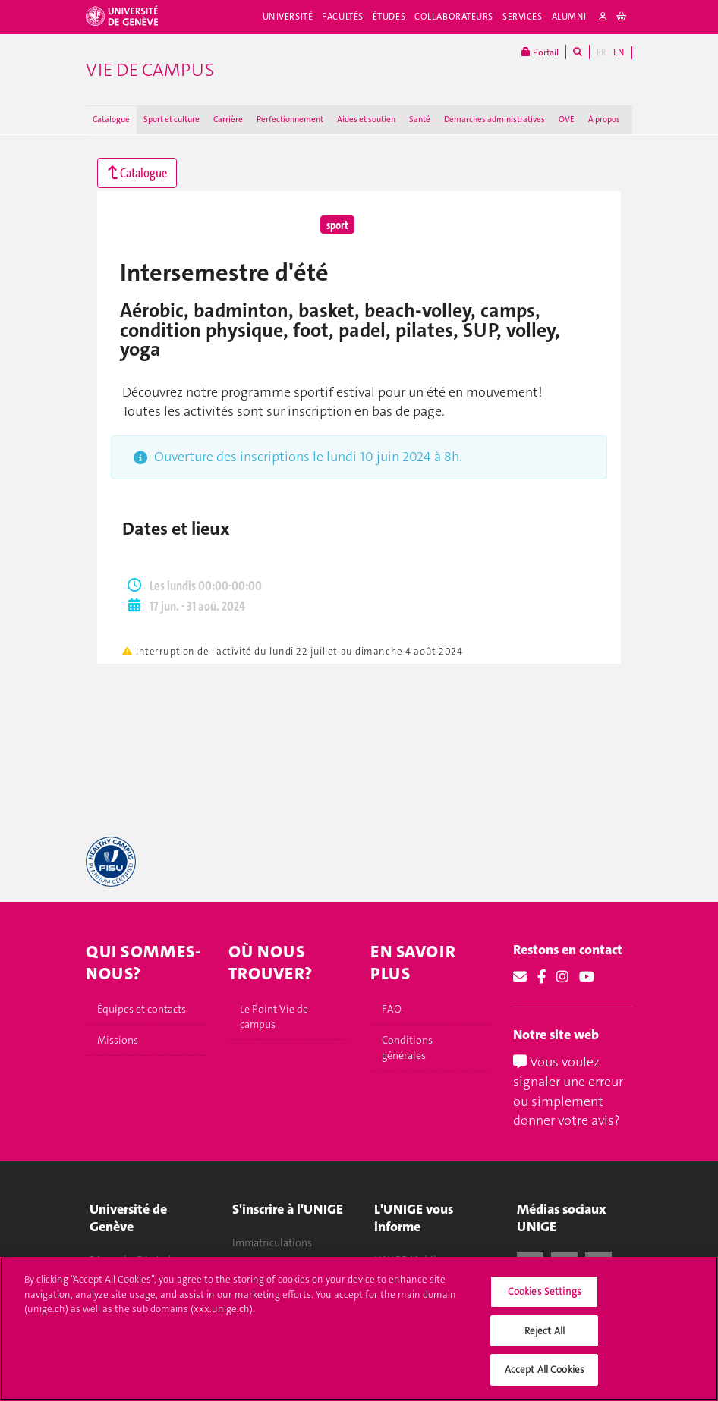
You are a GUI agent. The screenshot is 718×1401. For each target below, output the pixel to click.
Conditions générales (407, 1047)
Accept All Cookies (544, 1378)
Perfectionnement (290, 119)
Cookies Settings (544, 1300)
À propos (604, 119)
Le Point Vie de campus (274, 1016)
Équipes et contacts (141, 1009)
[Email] (520, 977)
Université (288, 17)
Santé (419, 119)
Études (389, 17)
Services (522, 17)
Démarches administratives (494, 119)
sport (337, 224)
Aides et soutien (366, 119)
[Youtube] (586, 977)
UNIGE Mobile (408, 1260)
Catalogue (111, 119)
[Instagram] (562, 977)
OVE (567, 119)
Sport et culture (171, 119)
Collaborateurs (453, 17)
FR (601, 52)
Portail (540, 52)
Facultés (343, 17)
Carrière (228, 119)
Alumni (569, 17)
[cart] (622, 17)
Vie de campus (150, 70)
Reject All (544, 1339)
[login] (603, 17)
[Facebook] (541, 977)
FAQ (392, 1009)
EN (618, 52)
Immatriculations (272, 1243)
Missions (117, 1040)
